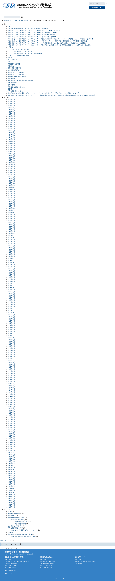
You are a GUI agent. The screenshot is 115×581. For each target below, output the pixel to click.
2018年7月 (11, 294)
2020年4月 (11, 250)
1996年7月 (11, 494)
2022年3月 (11, 202)
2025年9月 (11, 114)
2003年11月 (12, 465)
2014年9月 (11, 390)
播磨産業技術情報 (14, 513)
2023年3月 (11, 177)
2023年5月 (11, 172)
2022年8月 (11, 191)
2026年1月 (11, 106)
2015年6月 (11, 371)
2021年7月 (11, 218)
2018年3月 (11, 302)
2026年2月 (11, 103)
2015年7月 (11, 369)
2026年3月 (11, 101)
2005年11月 (12, 461)
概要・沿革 (11, 78)
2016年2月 (11, 354)
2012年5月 (11, 446)
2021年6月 (11, 221)
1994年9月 (11, 501)
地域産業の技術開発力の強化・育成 (20, 534)
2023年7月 (11, 168)
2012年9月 (11, 440)
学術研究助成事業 (17, 519)
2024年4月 (11, 149)
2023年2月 (11, 179)
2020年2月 (11, 254)
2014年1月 (11, 407)
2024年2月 (11, 154)
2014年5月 (11, 398)
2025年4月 (11, 124)
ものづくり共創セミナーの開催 (18, 55)
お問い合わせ (12, 47)
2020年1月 (11, 256)
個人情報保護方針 (14, 70)
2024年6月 (11, 145)
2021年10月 (12, 212)
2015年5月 (11, 373)
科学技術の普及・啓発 (15, 528)
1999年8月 (11, 482)
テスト (10, 62)
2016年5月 (11, 348)
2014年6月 (11, 396)
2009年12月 (12, 453)
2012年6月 (11, 444)
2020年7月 (11, 244)
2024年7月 (11, 143)
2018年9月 (11, 289)
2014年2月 (11, 404)
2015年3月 (11, 377)
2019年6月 (11, 271)
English (95, 12)
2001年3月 (11, 476)
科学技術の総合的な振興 (16, 517)
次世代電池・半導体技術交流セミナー (21, 80)
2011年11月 (12, 448)
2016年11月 (12, 335)
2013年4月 (11, 425)
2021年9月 (11, 214)
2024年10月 (12, 137)
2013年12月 (12, 409)
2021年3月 (11, 227)
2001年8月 (11, 473)
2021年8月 (11, 216)
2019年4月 (11, 275)
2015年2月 (11, 379)
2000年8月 (11, 478)
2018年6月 (11, 296)
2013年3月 (11, 427)
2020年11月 (12, 235)
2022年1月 (11, 206)
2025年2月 (11, 129)
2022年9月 (11, 189)
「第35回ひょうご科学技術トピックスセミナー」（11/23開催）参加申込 (32, 32)
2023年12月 (12, 158)
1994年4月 (11, 503)
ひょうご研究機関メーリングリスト (20, 51)
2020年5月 (11, 248)
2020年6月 (11, 246)
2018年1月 (11, 306)
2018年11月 (12, 285)
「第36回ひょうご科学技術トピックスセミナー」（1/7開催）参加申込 (32, 34)
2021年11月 (12, 210)
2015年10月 (12, 363)
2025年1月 (11, 131)
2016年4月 (11, 350)
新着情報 (11, 515)
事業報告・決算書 (14, 64)
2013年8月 (11, 417)
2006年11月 (12, 459)
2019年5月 (11, 273)
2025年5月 (11, 122)
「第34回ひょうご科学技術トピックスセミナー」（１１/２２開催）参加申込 (34, 30)
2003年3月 (11, 467)
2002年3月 (11, 471)
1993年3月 (11, 507)
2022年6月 (11, 195)
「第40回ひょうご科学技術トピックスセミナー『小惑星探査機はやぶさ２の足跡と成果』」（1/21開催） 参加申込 (47, 43)
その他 (10, 511)
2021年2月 (11, 229)
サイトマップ (12, 60)
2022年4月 (11, 200)
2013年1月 (11, 432)
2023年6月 (11, 170)
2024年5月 (11, 147)
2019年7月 (11, 269)
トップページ (3, 540)
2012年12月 (12, 434)
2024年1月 (11, 156)
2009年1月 (11, 455)
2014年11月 (12, 386)
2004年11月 (12, 463)
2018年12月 (12, 283)
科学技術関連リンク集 (15, 91)
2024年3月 (11, 152)
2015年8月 (11, 367)
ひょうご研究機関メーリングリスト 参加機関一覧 (25, 53)
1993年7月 (11, 505)
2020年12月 (12, 233)
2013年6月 (11, 421)
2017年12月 (12, 308)
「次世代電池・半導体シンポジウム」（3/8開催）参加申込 (28, 28)
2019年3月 (11, 277)
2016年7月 (11, 344)
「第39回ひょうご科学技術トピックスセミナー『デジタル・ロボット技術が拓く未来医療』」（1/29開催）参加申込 (47, 41)
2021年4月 (11, 225)
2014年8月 (11, 392)
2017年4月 (11, 325)
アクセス (86, 12)
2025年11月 (12, 110)
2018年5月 (11, 298)
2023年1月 (11, 181)
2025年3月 (11, 126)
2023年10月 (12, 162)
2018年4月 (11, 300)
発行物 (63, 12)
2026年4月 (11, 99)
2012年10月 (12, 438)
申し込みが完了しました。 (17, 87)
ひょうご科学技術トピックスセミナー (24, 530)
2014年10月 (12, 388)
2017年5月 (11, 323)
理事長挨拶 (11, 85)
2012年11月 (12, 436)
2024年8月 (11, 141)
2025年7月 (11, 118)
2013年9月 (11, 415)
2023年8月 (11, 166)
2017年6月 (11, 321)
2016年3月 (11, 352)
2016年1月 (11, 356)
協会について (74, 12)
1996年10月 (12, 492)
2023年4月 (11, 175)
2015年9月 (11, 365)
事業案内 (15, 12)
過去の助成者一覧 (21, 522)
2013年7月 (11, 419)
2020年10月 (12, 237)
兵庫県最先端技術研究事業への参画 (23, 536)
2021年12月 (12, 208)
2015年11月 (12, 361)
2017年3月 (11, 327)
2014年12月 (12, 384)
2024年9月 (11, 139)
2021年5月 (11, 223)
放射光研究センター (51, 12)
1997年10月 (12, 488)
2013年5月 (11, 423)
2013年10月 (12, 413)
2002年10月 (12, 469)
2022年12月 (12, 183)
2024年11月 (12, 135)
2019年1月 (11, 281)
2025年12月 (12, 108)
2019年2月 (11, 279)
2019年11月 (12, 260)
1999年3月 (11, 484)
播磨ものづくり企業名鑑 (16, 72)
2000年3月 (11, 480)
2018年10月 (12, 287)
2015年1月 (11, 381)
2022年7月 (11, 193)
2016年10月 (12, 338)
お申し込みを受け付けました (21, 49)
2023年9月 (11, 164)
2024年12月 (12, 133)
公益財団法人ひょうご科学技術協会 (28, 5)
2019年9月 (11, 264)
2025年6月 (11, 120)
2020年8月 (11, 241)
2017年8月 (11, 317)
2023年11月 (12, 160)
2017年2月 (11, 329)
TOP (6, 12)
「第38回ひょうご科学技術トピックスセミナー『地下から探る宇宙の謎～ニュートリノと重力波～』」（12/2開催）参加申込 (50, 39)
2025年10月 (12, 112)
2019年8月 (11, 267)
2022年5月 (11, 198)
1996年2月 (11, 496)
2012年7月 (11, 442)
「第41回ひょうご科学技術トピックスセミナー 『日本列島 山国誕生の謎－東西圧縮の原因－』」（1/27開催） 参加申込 (49, 45)
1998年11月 (12, 486)
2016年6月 (11, 346)
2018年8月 (11, 292)
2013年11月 (12, 411)
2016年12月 (12, 333)
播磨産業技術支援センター (31, 12)
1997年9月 (11, 490)
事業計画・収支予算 (14, 68)
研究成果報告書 (20, 524)
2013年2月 (11, 430)
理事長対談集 (12, 83)
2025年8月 (11, 116)
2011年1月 (11, 450)
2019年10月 (12, 262)
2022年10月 (12, 187)
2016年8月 (11, 342)
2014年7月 (11, 394)
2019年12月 (12, 258)
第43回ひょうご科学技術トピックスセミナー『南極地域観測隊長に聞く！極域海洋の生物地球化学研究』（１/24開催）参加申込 (51, 95)
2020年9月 (11, 239)
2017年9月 (11, 315)
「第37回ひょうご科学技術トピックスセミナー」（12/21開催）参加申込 (32, 37)
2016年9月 (11, 340)
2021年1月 (11, 231)
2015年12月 (12, 358)
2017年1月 (11, 331)
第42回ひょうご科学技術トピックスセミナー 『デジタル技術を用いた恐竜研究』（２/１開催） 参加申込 (43, 93)
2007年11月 (12, 457)
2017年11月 (12, 310)
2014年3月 (11, 402)
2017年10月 (12, 312)
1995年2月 (11, 499)
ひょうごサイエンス (14, 526)
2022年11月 (12, 185)
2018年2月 (11, 304)
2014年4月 (11, 400)
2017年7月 (11, 319)
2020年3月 (11, 252)
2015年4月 (11, 375)
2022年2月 (11, 204)
